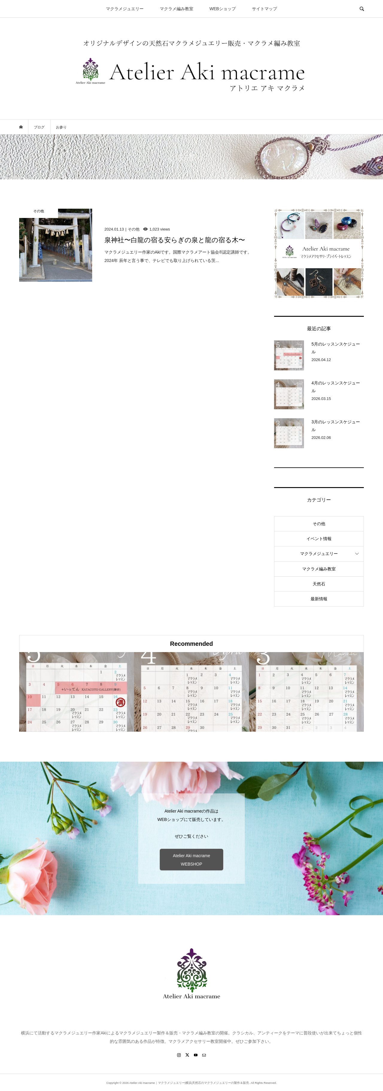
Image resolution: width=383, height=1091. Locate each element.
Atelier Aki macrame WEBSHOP (191, 859)
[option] (76, 692)
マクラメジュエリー (125, 8)
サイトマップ (264, 8)
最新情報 (319, 598)
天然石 (319, 583)
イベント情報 (319, 538)
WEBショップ (222, 8)
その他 (319, 523)
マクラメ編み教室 (176, 8)
